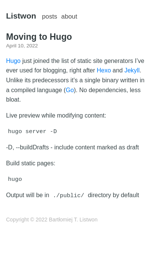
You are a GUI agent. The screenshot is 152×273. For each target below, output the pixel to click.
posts (49, 16)
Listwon (21, 15)
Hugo (13, 61)
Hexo (104, 70)
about (69, 16)
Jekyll (131, 70)
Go (70, 90)
